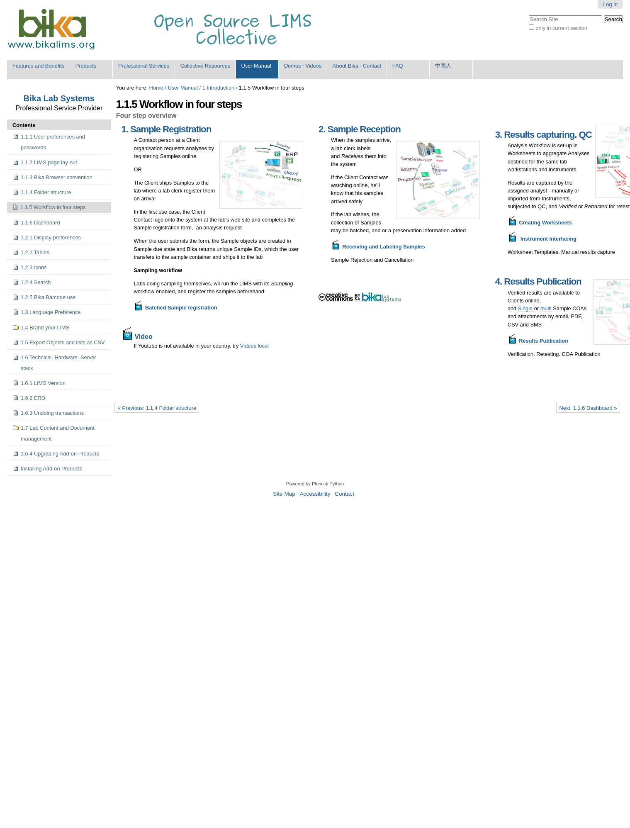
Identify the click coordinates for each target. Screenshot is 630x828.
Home (156, 88)
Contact (344, 494)
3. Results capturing (535, 134)
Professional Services (143, 66)
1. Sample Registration (166, 129)
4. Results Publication (538, 281)
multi (546, 308)
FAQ (397, 66)
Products (86, 66)
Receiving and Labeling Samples (378, 247)
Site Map (284, 494)
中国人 (443, 66)
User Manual (256, 66)
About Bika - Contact (357, 66)
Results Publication (538, 341)
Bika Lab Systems (59, 98)
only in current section (561, 28)
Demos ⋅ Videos (302, 66)
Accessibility (314, 494)
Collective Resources (205, 66)
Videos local (254, 346)
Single (525, 308)
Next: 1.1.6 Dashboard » (588, 408)
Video (136, 336)
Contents (23, 125)
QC (585, 134)
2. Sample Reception (360, 129)
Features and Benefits (38, 66)
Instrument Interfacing (542, 239)
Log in (610, 4)
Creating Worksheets (540, 222)
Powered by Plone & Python (315, 483)
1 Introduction (218, 88)
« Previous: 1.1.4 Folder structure (157, 408)
